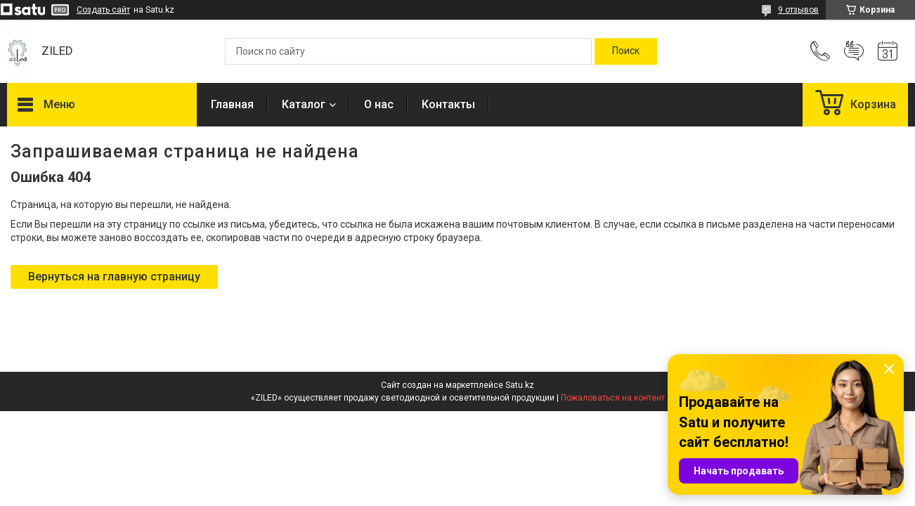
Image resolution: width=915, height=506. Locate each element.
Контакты (448, 104)
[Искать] (626, 51)
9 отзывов (798, 10)
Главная (232, 104)
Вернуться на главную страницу (114, 276)
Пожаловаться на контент (613, 398)
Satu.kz (519, 385)
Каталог (303, 104)
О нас (379, 104)
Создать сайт (103, 10)
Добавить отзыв (854, 51)
